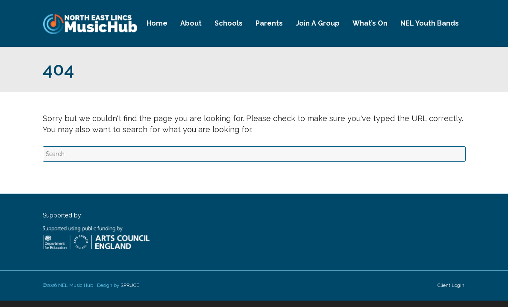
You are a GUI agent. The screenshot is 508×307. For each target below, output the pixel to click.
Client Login (451, 285)
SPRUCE (129, 285)
